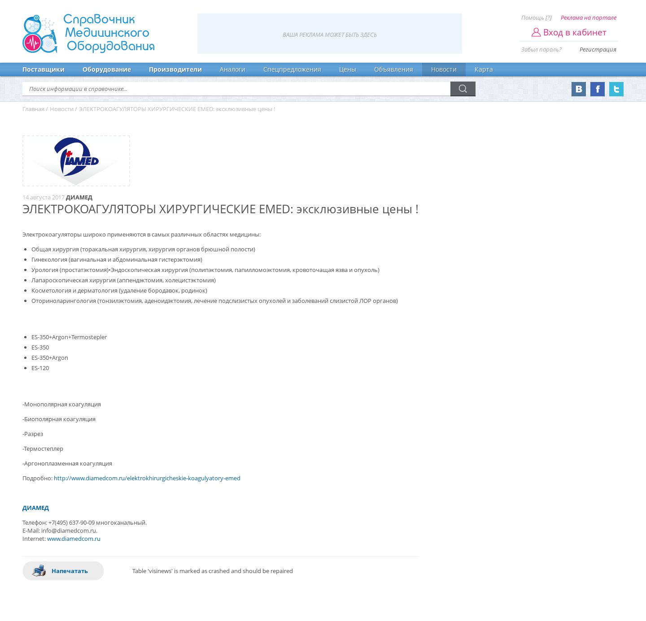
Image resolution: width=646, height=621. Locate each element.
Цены (347, 69)
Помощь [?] (536, 17)
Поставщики (43, 69)
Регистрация (598, 49)
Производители (175, 69)
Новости (444, 69)
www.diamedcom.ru (73, 539)
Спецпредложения (292, 69)
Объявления (393, 69)
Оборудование (107, 69)
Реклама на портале (588, 17)
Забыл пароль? (541, 49)
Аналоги (232, 69)
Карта (484, 69)
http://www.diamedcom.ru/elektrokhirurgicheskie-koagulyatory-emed (147, 478)
